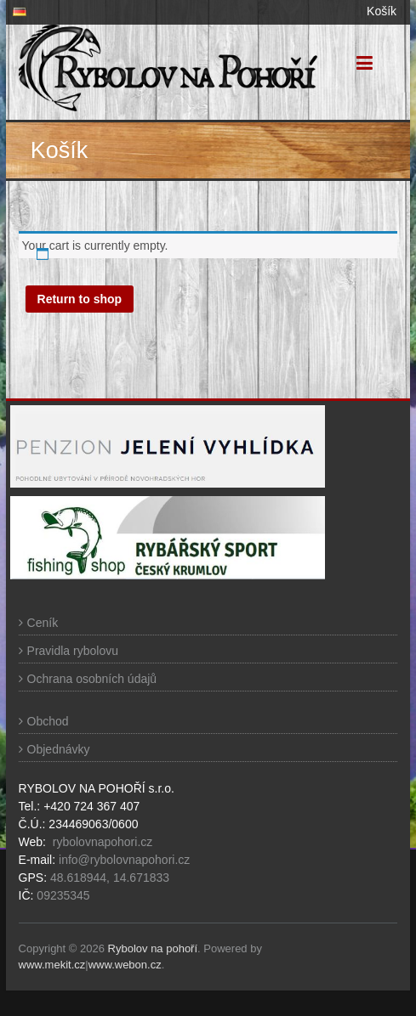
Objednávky (58, 749)
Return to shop (80, 299)
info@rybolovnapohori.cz (124, 859)
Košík (381, 11)
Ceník (43, 622)
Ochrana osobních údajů (92, 679)
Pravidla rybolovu (72, 651)
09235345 (63, 895)
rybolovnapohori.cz (103, 842)
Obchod (48, 721)
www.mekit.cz (52, 964)
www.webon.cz (125, 964)
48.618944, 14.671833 (108, 877)
